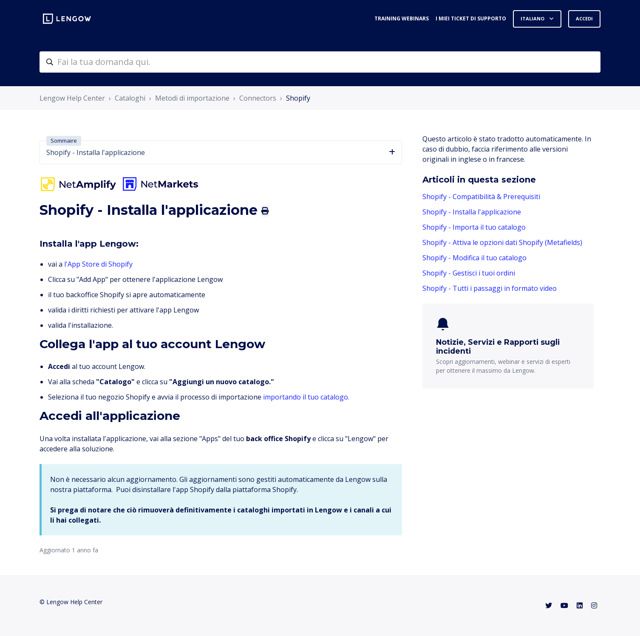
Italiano (533, 18)
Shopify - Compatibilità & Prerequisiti (481, 196)
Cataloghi (130, 98)
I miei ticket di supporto (471, 18)
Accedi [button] (584, 18)
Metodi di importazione (192, 98)
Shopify (298, 98)
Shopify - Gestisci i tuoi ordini (468, 273)
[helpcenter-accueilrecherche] (320, 62)
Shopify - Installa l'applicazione (471, 212)
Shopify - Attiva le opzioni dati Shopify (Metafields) (502, 242)
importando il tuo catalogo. (306, 397)
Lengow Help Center (72, 98)
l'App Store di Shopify (98, 264)
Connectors (257, 98)
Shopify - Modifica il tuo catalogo (474, 257)
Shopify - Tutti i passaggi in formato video (489, 288)
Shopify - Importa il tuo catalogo (474, 227)
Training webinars (401, 18)
